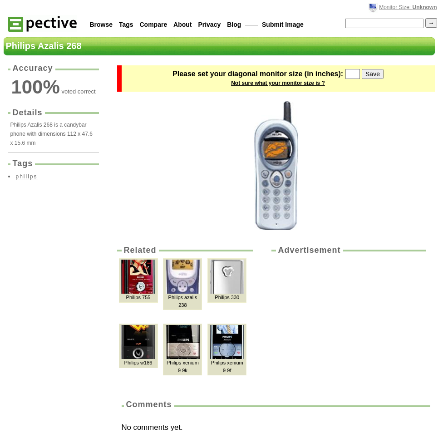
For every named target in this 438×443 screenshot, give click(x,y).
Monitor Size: (408, 7)
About (182, 24)
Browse (101, 24)
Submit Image (283, 24)
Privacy (209, 24)
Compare (153, 24)
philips (27, 176)
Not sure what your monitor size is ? (278, 83)
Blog (234, 24)
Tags (126, 24)
